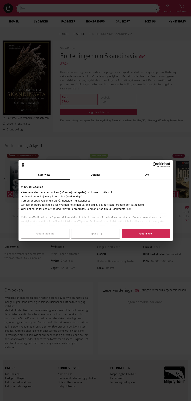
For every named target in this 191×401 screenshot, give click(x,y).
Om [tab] (147, 174)
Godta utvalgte (45, 233)
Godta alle (145, 233)
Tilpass (95, 233)
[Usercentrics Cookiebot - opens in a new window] (155, 164)
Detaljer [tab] (95, 174)
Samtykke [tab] (44, 174)
